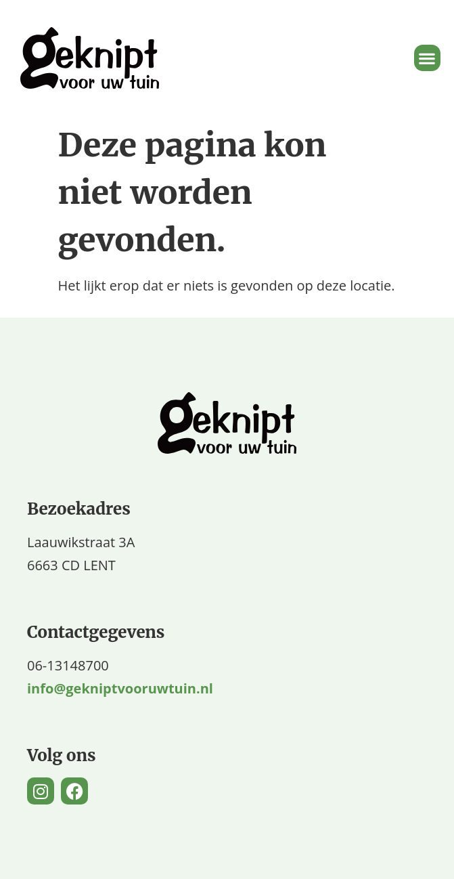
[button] (427, 58)
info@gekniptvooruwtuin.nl (120, 688)
